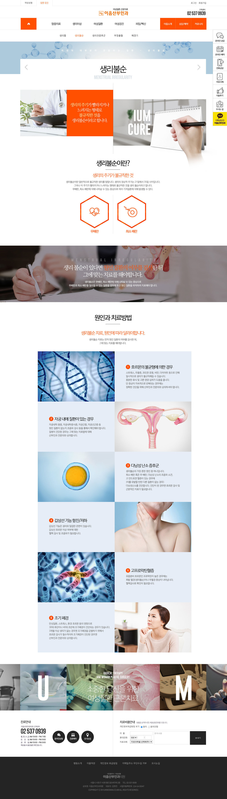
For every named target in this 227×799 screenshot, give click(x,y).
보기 (137, 727)
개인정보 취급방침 (108, 763)
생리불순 (79, 35)
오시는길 (156, 763)
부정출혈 (118, 35)
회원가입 (202, 3)
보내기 (198, 738)
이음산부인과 (113, 12)
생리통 (63, 35)
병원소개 (78, 763)
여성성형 (28, 3)
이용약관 (91, 763)
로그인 (193, 3)
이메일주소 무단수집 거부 (134, 763)
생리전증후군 (98, 35)
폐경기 (135, 35)
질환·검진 (44, 3)
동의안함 (153, 727)
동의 (144, 727)
